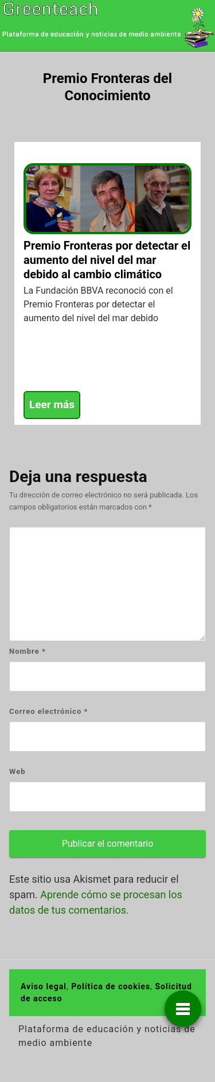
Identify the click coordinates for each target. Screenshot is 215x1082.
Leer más (52, 404)
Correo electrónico (48, 711)
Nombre (27, 651)
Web (17, 771)
